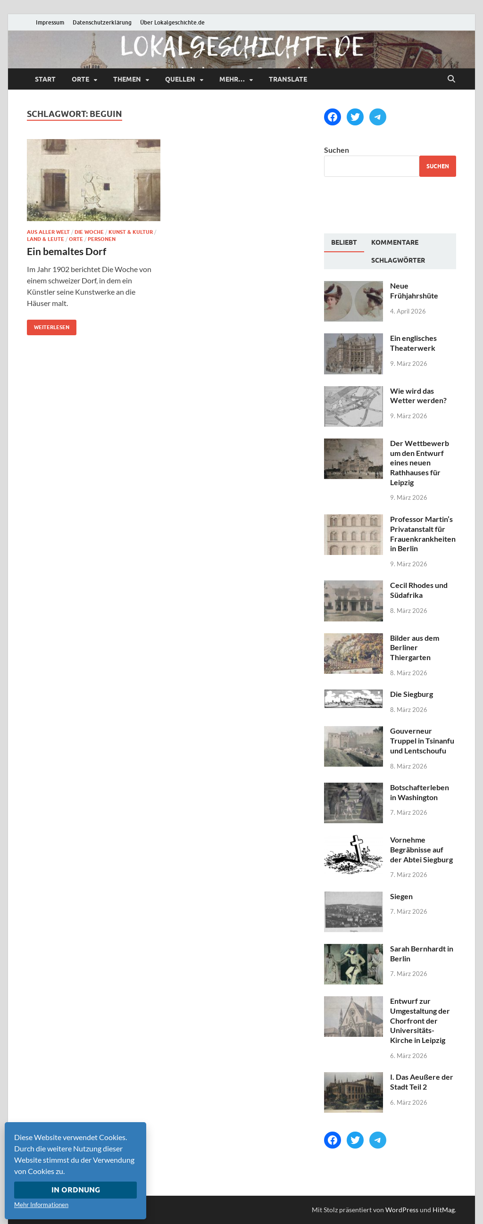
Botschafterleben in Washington (419, 792)
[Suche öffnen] (451, 79)
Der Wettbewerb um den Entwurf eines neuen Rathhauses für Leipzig (419, 462)
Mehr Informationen (41, 1204)
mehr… (232, 79)
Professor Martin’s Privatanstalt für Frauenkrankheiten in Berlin (423, 533)
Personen (102, 239)
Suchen (336, 149)
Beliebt (344, 242)
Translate (288, 79)
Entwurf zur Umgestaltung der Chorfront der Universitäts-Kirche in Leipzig (420, 1020)
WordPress (401, 1210)
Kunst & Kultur (130, 232)
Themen (127, 79)
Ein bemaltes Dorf (66, 251)
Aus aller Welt (48, 232)
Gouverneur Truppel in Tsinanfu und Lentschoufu (422, 740)
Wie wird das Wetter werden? (418, 395)
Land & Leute (45, 239)
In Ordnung (75, 1189)
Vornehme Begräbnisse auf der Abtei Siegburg (421, 849)
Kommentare (394, 242)
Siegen (401, 896)
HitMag (444, 1210)
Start (45, 79)
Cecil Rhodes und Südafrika (419, 589)
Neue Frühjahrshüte (414, 290)
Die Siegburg (411, 693)
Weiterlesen (48, 325)
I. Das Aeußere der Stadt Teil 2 (421, 1081)
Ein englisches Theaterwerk (413, 342)
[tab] (344, 242)
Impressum (50, 22)
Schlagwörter (398, 260)
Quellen (180, 79)
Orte (80, 79)
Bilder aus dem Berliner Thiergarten (414, 647)
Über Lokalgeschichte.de (172, 22)
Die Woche (89, 232)
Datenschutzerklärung (102, 22)
